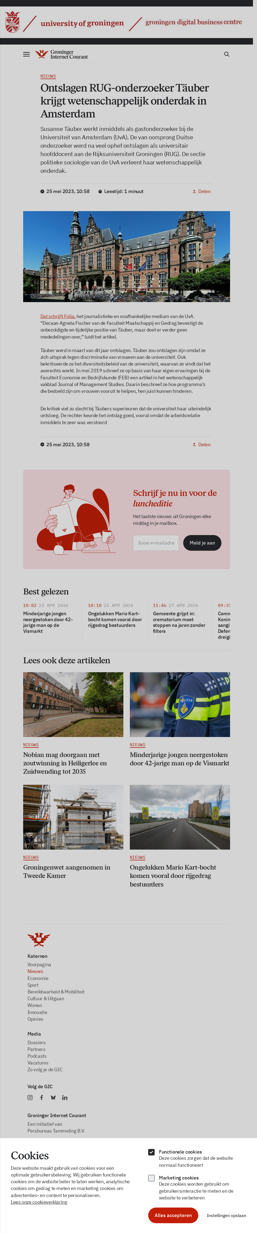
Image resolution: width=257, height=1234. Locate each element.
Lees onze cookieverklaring (39, 1202)
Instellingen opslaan (226, 1215)
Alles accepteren (173, 1215)
